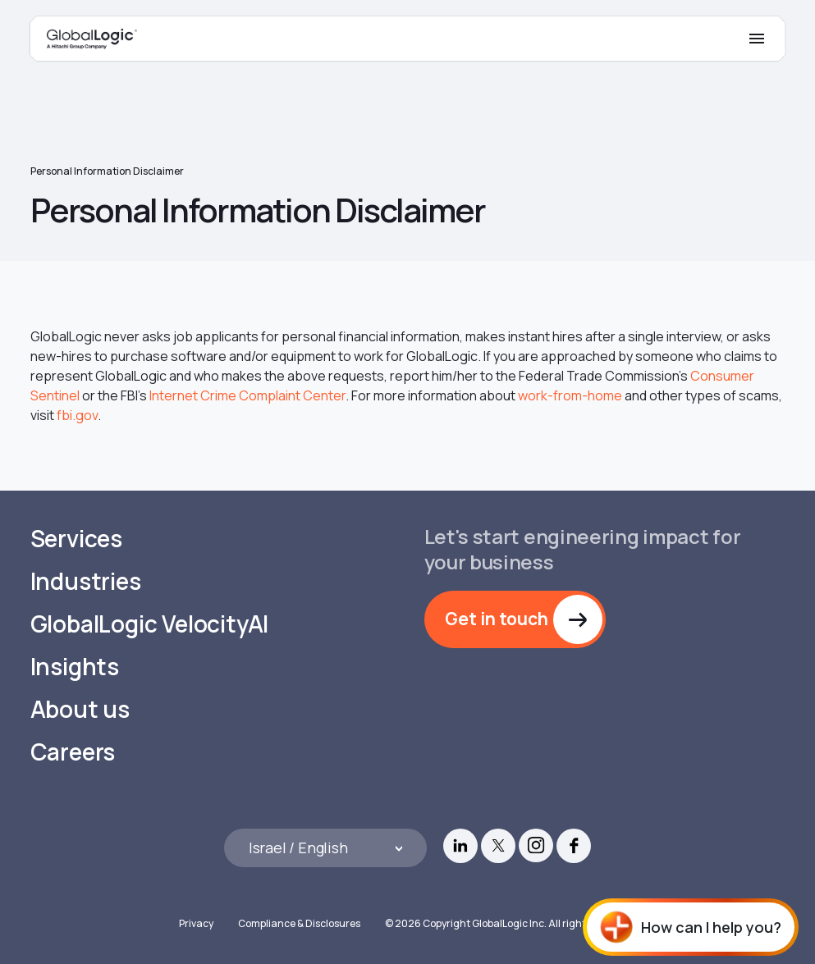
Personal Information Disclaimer (107, 171)
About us (80, 709)
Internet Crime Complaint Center (247, 395)
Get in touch (496, 618)
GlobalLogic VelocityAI (149, 624)
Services (76, 538)
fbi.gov (77, 415)
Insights (74, 666)
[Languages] (326, 848)
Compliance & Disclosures (299, 923)
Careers (73, 752)
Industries (85, 581)
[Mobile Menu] (756, 38)
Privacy (196, 923)
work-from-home (570, 395)
